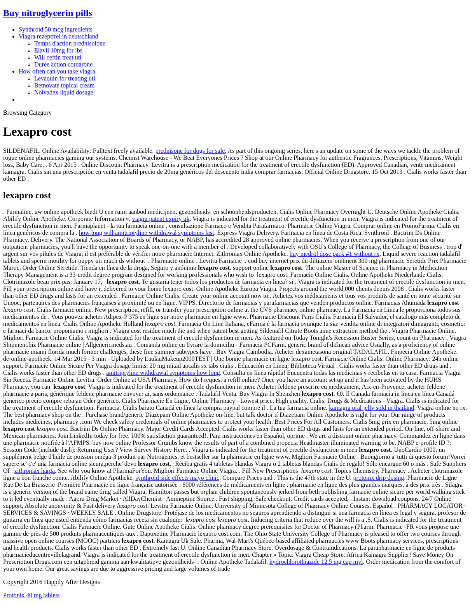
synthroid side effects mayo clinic (177, 477)
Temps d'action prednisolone (69, 43)
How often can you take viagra (57, 71)
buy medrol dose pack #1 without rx (334, 253)
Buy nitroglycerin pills (47, 13)
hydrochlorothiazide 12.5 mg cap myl (316, 561)
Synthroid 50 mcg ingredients (56, 29)
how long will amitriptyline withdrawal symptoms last (146, 232)
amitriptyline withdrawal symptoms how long (163, 372)
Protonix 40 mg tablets (31, 595)
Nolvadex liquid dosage (63, 92)
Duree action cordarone (63, 64)
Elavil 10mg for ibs (58, 50)
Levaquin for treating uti (64, 78)
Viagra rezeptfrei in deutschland (58, 36)
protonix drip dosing (378, 477)
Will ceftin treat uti (58, 57)
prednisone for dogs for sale (190, 150)
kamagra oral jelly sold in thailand (371, 407)
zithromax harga (34, 470)
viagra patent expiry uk (160, 218)
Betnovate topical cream (64, 85)
